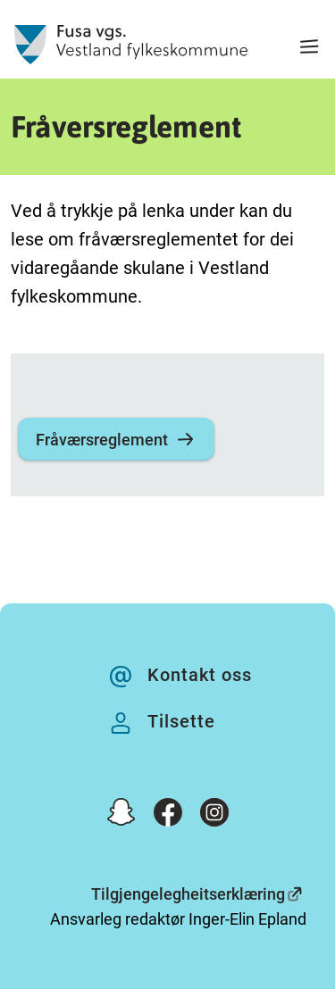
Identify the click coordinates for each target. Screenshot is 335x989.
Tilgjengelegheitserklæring (188, 894)
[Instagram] (214, 815)
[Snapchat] (121, 815)
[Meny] (309, 48)
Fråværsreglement (116, 439)
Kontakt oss (199, 675)
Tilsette (181, 721)
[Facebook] (168, 815)
